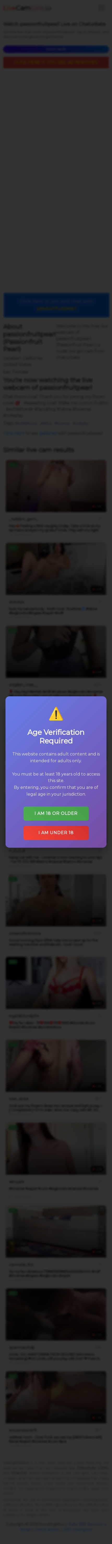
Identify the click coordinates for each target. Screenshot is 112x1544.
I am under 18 (56, 830)
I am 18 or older (56, 811)
